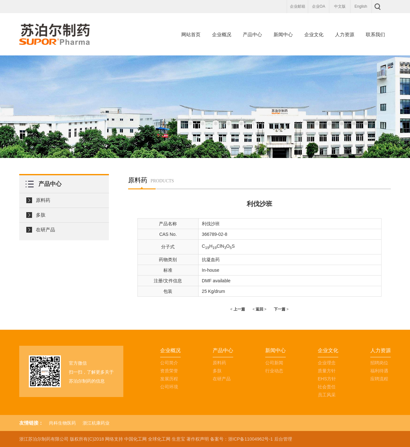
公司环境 (169, 386)
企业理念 (327, 362)
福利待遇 (379, 370)
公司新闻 (274, 362)
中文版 (340, 6)
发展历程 (169, 378)
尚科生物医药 (62, 423)
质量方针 (327, 370)
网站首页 (191, 34)
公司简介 (169, 362)
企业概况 (221, 34)
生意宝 (178, 439)
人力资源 (344, 34)
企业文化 (314, 34)
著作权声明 (197, 439)
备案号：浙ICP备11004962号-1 (241, 439)
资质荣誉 (169, 370)
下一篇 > (281, 309)
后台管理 (283, 439)
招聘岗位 (379, 362)
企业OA (318, 6)
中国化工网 (135, 439)
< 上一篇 (237, 309)
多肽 (40, 215)
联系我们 (375, 34)
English (361, 6)
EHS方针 (327, 378)
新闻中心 (283, 34)
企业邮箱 (297, 6)
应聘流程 (379, 378)
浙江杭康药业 (96, 423)
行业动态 (274, 370)
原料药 (43, 200)
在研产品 (45, 229)
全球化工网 (159, 439)
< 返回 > (259, 309)
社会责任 (327, 386)
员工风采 (327, 394)
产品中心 (252, 34)
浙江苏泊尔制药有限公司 (44, 439)
